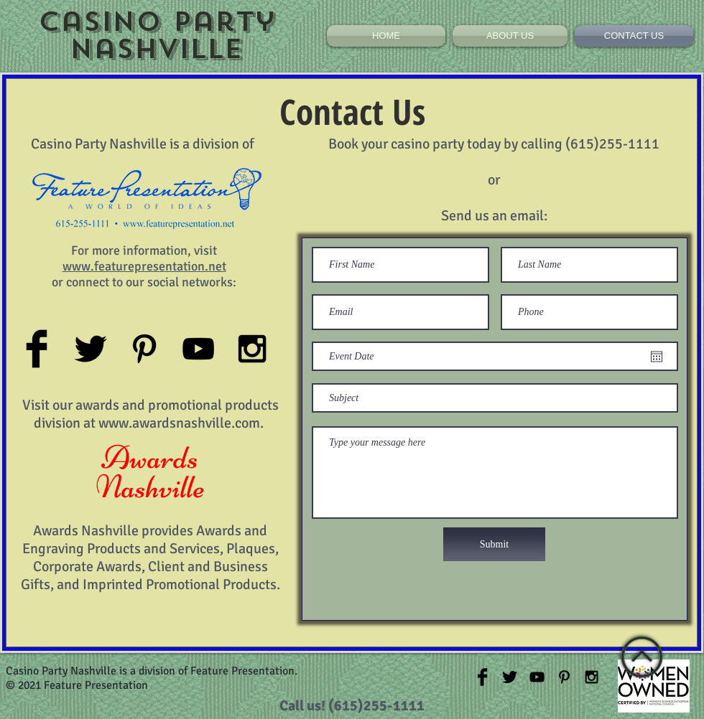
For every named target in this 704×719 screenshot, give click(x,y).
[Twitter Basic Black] (90, 348)
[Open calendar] (656, 356)
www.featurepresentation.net (144, 266)
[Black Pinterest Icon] (144, 348)
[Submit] (494, 544)
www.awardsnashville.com (179, 423)
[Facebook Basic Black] (36, 348)
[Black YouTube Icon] (198, 348)
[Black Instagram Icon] (252, 348)
